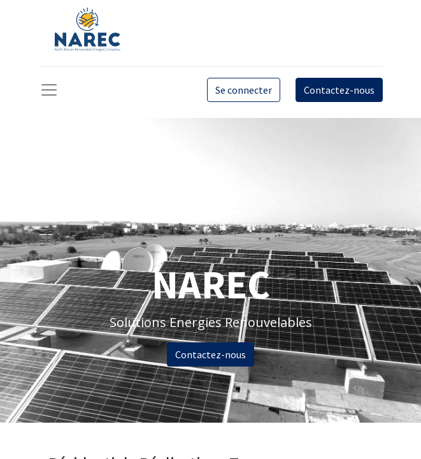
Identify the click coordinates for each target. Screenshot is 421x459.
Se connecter (243, 90)
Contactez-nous (339, 90)
